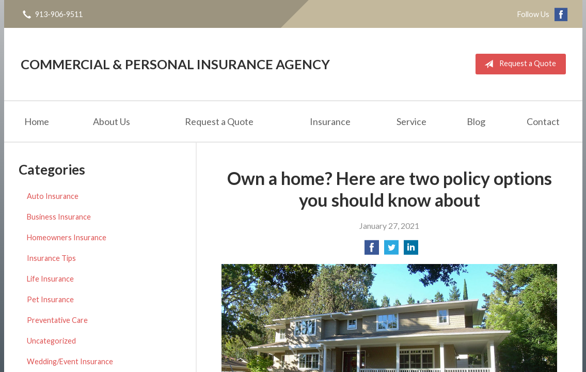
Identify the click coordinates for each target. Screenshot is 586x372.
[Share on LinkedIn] (411, 250)
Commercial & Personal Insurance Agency (175, 64)
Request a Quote (518, 64)
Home (36, 121)
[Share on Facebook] (372, 250)
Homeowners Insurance (66, 237)
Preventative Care (57, 320)
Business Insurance (59, 216)
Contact (543, 121)
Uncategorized (51, 340)
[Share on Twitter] (391, 250)
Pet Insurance (50, 299)
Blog (476, 121)
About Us (111, 121)
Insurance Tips (51, 258)
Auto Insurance (52, 196)
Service (411, 121)
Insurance (330, 121)
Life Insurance (50, 278)
